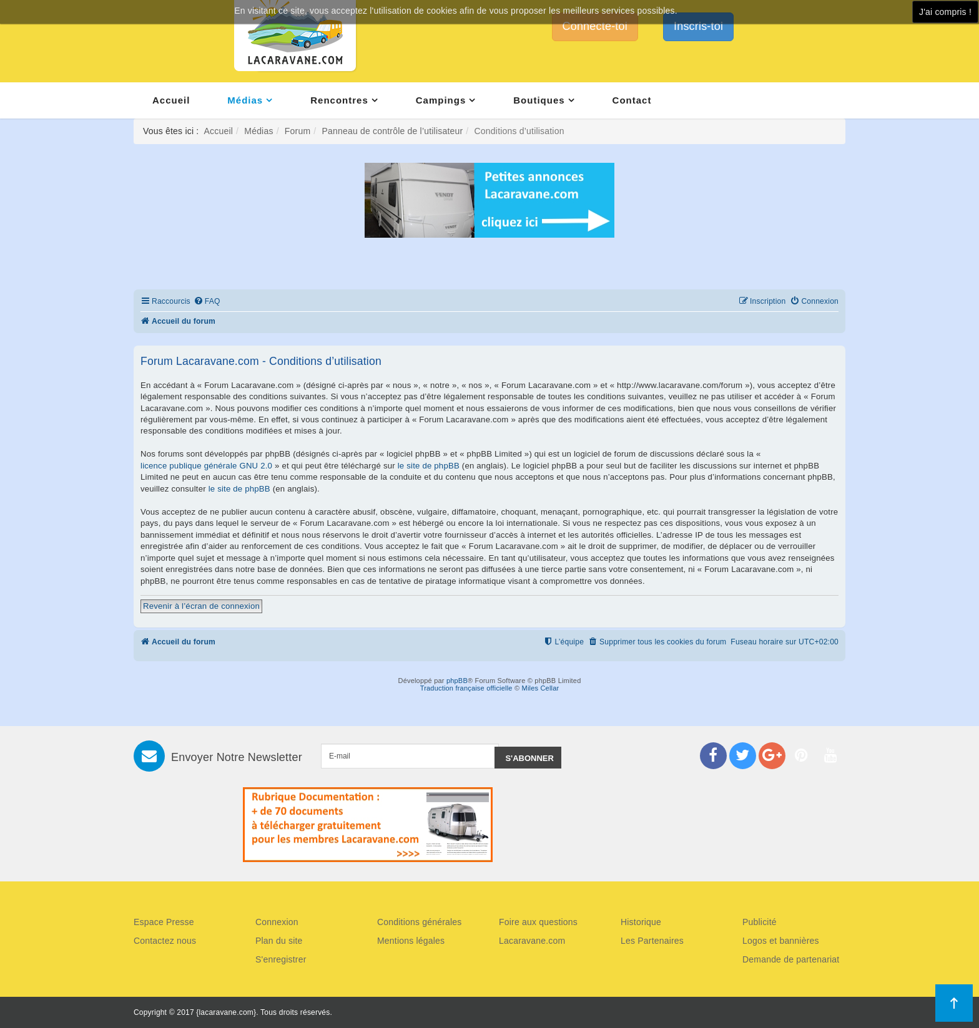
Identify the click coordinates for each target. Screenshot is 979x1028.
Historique (641, 922)
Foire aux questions (538, 922)
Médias (245, 100)
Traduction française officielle (466, 688)
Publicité (759, 922)
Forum (297, 131)
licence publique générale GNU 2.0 (206, 465)
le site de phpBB (429, 465)
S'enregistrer (281, 959)
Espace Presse (164, 922)
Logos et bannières (780, 941)
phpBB (457, 680)
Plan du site (279, 941)
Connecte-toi (595, 26)
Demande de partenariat (790, 959)
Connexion (276, 922)
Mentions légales (411, 941)
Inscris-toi (698, 26)
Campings (441, 100)
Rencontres (339, 100)
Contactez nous (165, 941)
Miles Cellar (540, 688)
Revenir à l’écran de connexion (201, 606)
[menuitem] (207, 301)
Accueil (171, 100)
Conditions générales (419, 922)
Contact (632, 100)
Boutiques (538, 100)
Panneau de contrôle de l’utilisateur (392, 131)
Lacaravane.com (532, 941)
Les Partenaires (652, 941)
